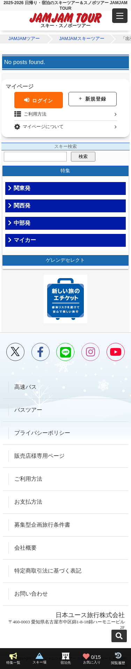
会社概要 (25, 548)
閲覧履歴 (118, 663)
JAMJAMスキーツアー (81, 38)
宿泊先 (65, 662)
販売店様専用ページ (39, 456)
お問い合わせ (31, 594)
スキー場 (39, 662)
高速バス (25, 387)
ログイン (42, 100)
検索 (83, 156)
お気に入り (92, 658)
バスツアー (28, 410)
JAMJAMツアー (24, 38)
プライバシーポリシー (42, 433)
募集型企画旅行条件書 (42, 525)
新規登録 (95, 99)
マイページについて (43, 126)
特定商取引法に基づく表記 (47, 571)
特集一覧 (13, 662)
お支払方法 (28, 502)
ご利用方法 (35, 114)
